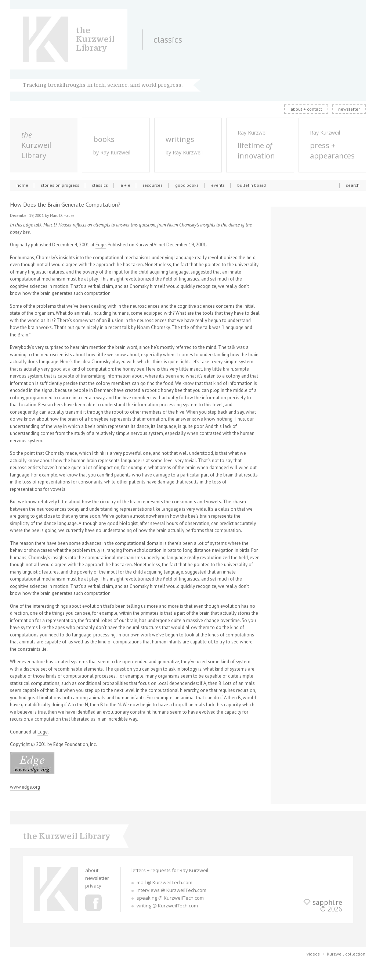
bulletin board (251, 185)
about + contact (306, 109)
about (91, 870)
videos (313, 954)
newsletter (349, 109)
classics (100, 185)
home (22, 185)
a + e (125, 185)
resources (153, 185)
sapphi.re (327, 902)
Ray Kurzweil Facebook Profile (93, 903)
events (218, 185)
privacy (93, 885)
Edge (100, 245)
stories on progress (60, 185)
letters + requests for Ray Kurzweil (169, 870)
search (352, 185)
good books (187, 185)
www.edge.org (25, 787)
